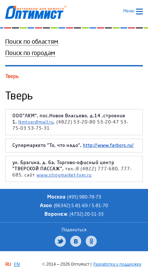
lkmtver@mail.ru (36, 122)
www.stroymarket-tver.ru (64, 175)
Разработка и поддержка (117, 264)
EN (17, 264)
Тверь (12, 76)
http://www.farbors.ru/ (108, 145)
